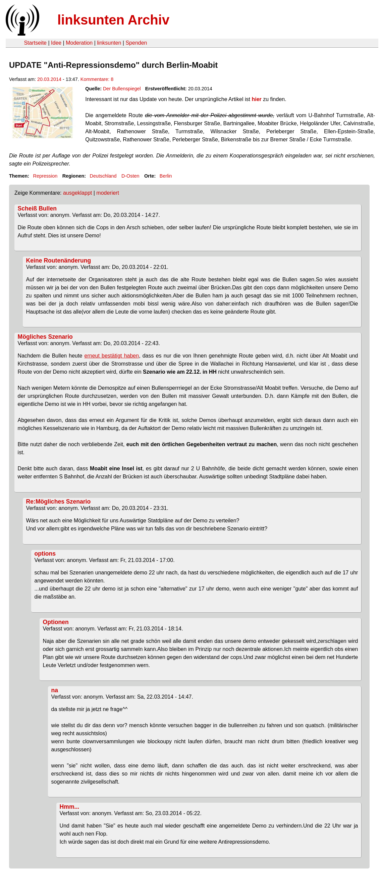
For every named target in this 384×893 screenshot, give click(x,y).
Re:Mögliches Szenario (58, 501)
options (45, 553)
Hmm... (69, 806)
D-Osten (130, 176)
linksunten (109, 43)
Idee (56, 43)
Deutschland (103, 176)
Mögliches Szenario (45, 336)
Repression (45, 176)
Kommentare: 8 (96, 79)
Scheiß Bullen (37, 208)
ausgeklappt (77, 193)
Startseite (35, 43)
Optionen (56, 622)
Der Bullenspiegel (122, 88)
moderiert (107, 193)
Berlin (166, 176)
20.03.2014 (49, 79)
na (54, 690)
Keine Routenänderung (58, 260)
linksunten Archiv (113, 19)
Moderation (79, 43)
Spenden (136, 43)
